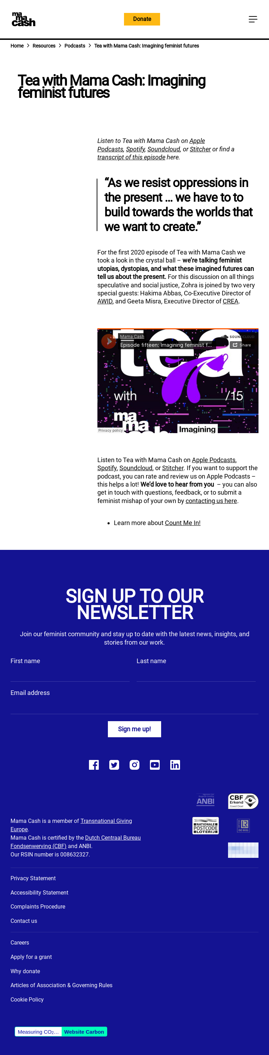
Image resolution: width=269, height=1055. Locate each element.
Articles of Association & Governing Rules (61, 985)
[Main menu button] (252, 19)
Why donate (25, 971)
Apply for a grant (31, 957)
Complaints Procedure (38, 906)
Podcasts (74, 46)
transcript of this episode (131, 157)
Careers (20, 942)
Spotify (135, 149)
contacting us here (211, 500)
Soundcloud (163, 149)
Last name (151, 661)
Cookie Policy (27, 999)
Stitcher (200, 149)
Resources (44, 46)
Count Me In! (183, 522)
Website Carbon (84, 1032)
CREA (231, 301)
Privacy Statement (33, 878)
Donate (142, 19)
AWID (104, 301)
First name (25, 661)
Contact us (24, 921)
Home (17, 46)
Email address (30, 692)
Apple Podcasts (213, 460)
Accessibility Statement (39, 892)
